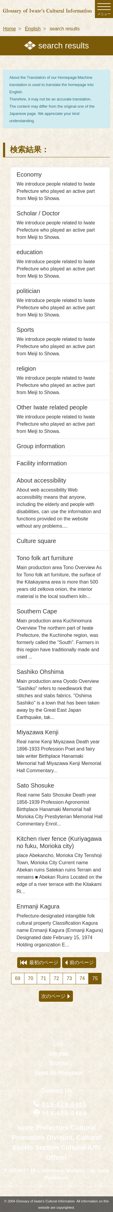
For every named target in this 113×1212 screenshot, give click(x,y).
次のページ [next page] (55, 996)
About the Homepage (58, 1072)
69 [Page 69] (17, 978)
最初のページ (39, 962)
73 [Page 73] (69, 978)
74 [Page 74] (82, 978)
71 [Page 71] (43, 978)
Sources (58, 1063)
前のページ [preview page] (79, 962)
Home (9, 28)
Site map (59, 1053)
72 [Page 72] (56, 978)
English (32, 28)
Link (59, 1043)
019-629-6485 (64, 1104)
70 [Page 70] (30, 978)
